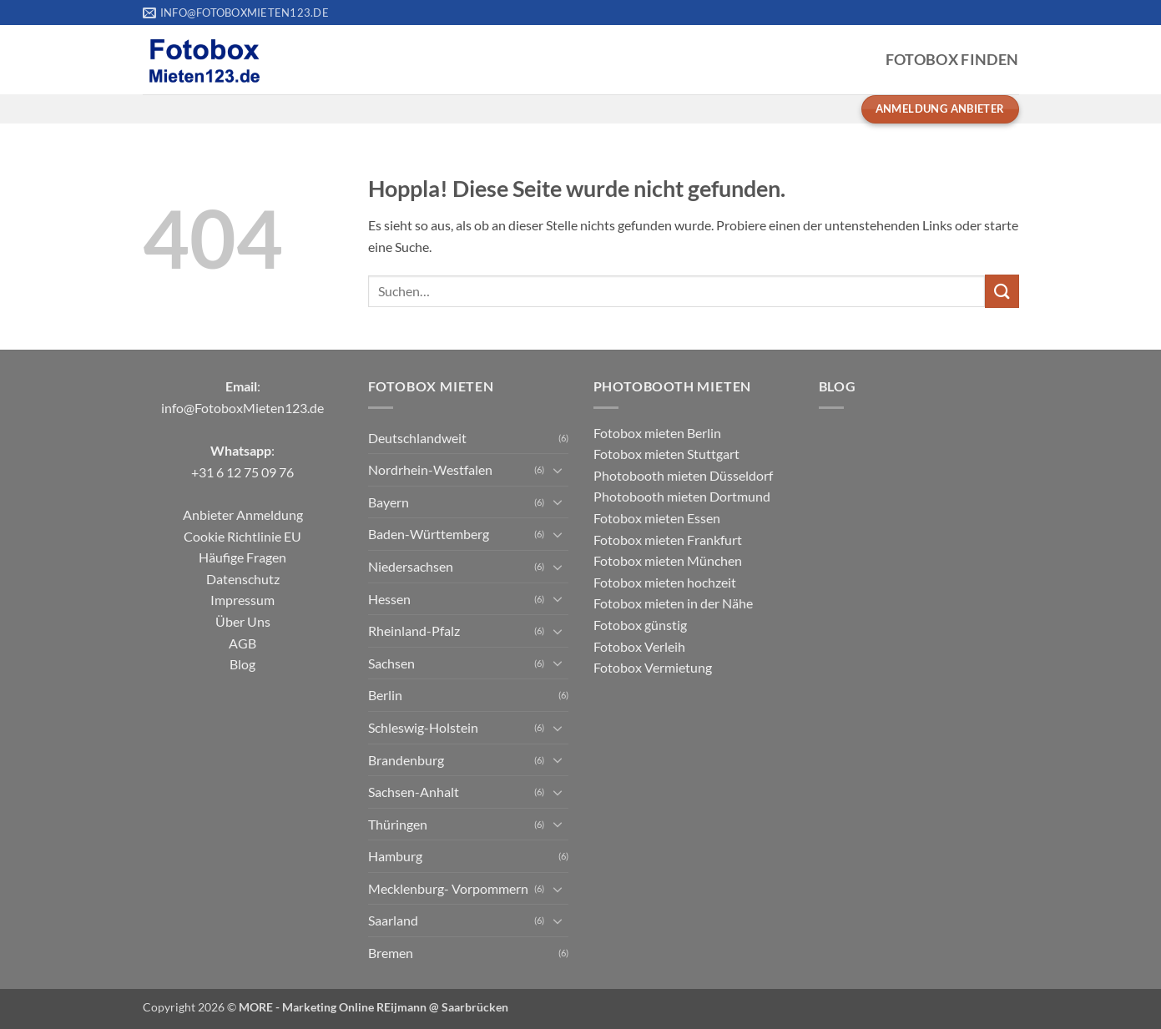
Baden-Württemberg (428, 534)
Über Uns (242, 621)
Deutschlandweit (417, 438)
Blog (242, 664)
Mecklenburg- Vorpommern (448, 888)
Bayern (388, 502)
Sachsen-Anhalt (413, 791)
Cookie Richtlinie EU (242, 536)
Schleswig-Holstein (423, 727)
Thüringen (397, 824)
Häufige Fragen (242, 557)
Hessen (389, 599)
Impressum (242, 600)
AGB (242, 643)
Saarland (393, 920)
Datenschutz (243, 579)
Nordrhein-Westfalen (430, 469)
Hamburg (395, 856)
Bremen (390, 953)
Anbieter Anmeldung (243, 514)
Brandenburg (406, 760)
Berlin (385, 695)
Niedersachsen (410, 566)
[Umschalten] (558, 470)
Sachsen (391, 663)
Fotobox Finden (952, 59)
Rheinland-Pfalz (414, 630)
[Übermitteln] (1001, 291)
